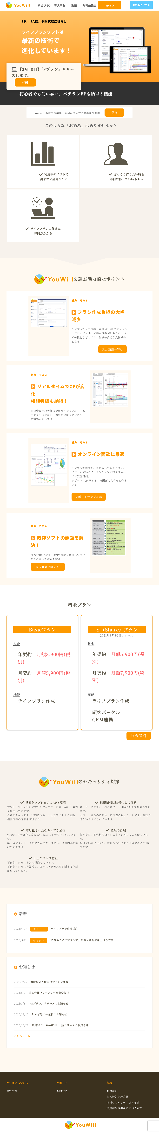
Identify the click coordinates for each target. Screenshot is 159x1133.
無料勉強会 (89, 5)
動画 (74, 5)
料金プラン (45, 5)
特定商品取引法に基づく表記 (124, 1108)
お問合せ (62, 1091)
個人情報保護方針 (117, 1097)
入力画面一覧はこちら (112, 350)
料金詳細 (138, 735)
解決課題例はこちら (47, 568)
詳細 (25, 82)
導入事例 (59, 5)
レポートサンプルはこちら (88, 498)
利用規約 (112, 1091)
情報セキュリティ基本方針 (123, 1102)
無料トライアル (141, 5)
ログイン (109, 5)
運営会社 (12, 1091)
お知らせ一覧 (22, 1036)
